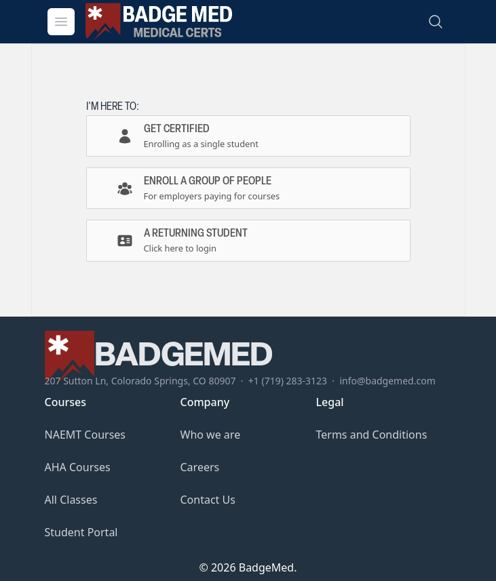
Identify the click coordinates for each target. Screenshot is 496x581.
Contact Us (207, 499)
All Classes (71, 499)
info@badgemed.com (387, 380)
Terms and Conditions (371, 434)
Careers (200, 467)
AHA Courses (78, 467)
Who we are (210, 434)
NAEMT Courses (85, 434)
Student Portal (81, 532)
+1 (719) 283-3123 (287, 380)
